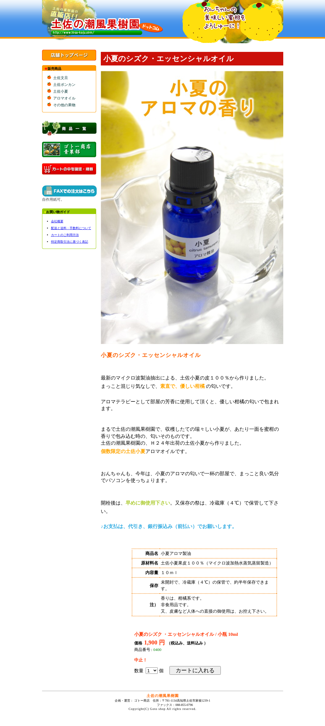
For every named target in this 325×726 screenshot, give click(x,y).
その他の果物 (64, 105)
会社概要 (57, 221)
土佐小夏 (60, 91)
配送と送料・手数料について (71, 228)
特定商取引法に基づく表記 (69, 241)
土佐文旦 (60, 78)
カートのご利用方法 (65, 235)
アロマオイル (64, 98)
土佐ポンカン (64, 84)
